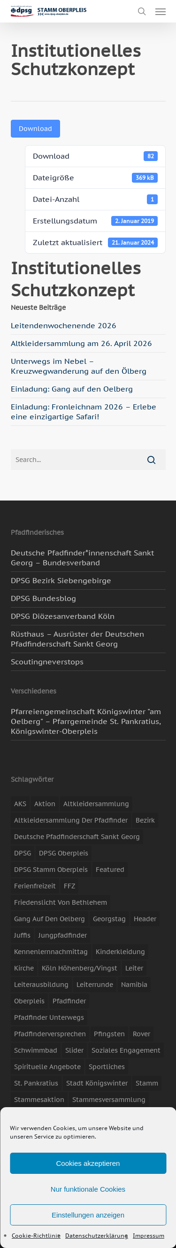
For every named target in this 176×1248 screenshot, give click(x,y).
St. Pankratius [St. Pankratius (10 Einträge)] (36, 1083)
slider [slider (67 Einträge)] (74, 1050)
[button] (160, 11)
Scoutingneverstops (47, 661)
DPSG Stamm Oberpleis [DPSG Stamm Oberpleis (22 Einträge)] (51, 869)
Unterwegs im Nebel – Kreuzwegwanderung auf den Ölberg (78, 366)
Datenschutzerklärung (96, 1235)
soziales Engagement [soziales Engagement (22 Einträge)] (126, 1050)
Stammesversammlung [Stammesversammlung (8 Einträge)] (108, 1099)
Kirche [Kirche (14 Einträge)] (24, 968)
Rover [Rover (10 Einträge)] (141, 1034)
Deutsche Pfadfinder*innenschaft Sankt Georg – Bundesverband (82, 557)
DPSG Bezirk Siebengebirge (61, 580)
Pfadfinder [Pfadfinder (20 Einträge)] (69, 1001)
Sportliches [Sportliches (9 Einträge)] (107, 1067)
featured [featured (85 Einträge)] (110, 869)
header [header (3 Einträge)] (145, 919)
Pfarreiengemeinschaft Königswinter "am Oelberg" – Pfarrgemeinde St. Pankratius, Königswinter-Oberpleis (86, 721)
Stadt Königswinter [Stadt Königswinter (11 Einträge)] (97, 1083)
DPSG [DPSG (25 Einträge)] (22, 853)
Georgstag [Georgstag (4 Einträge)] (109, 919)
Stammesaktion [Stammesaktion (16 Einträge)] (39, 1099)
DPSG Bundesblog (43, 598)
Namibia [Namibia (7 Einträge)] (134, 984)
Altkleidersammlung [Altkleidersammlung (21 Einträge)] (96, 804)
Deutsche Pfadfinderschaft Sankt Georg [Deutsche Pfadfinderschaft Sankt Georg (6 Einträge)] (77, 836)
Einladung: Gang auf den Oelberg (72, 388)
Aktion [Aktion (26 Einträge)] (44, 804)
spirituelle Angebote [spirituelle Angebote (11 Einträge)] (47, 1067)
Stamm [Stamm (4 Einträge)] (147, 1083)
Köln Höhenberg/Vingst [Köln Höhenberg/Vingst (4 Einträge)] (79, 968)
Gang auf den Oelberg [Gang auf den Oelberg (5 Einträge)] (49, 919)
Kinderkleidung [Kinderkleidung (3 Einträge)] (120, 952)
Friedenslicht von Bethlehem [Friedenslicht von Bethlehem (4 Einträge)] (60, 902)
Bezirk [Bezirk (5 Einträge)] (145, 820)
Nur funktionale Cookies (88, 1189)
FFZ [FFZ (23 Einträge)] (69, 886)
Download (35, 128)
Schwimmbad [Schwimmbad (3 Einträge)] (35, 1050)
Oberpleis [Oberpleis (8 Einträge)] (29, 1001)
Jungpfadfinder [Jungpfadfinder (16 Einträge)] (62, 935)
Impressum (148, 1235)
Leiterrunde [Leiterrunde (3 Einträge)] (95, 984)
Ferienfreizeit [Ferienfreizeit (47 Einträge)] (35, 886)
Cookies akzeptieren (88, 1163)
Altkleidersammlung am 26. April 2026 (81, 343)
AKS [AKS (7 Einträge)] (20, 804)
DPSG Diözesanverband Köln (63, 616)
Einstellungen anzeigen (88, 1215)
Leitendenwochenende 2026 (63, 325)
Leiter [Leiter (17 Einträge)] (134, 968)
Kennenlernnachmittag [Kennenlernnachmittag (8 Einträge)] (51, 952)
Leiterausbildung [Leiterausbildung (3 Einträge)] (41, 984)
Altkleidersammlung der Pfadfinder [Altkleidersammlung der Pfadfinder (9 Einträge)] (71, 820)
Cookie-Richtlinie (36, 1235)
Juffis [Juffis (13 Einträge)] (22, 935)
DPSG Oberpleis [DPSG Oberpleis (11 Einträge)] (63, 853)
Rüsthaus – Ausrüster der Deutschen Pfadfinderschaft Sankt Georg (77, 638)
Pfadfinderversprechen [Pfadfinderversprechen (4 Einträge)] (50, 1034)
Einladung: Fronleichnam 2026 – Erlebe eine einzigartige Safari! (83, 411)
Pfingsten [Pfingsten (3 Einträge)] (109, 1034)
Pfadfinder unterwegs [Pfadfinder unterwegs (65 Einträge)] (49, 1017)
